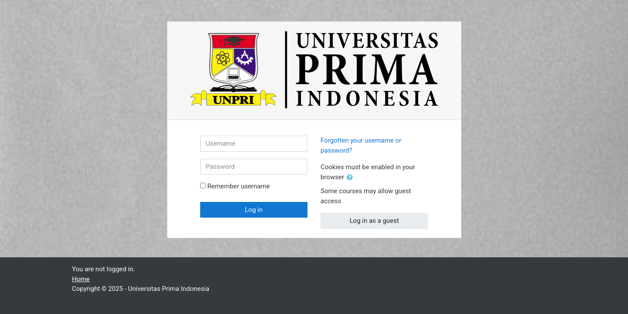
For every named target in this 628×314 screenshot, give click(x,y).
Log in (254, 210)
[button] (351, 177)
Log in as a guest (374, 221)
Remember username (238, 186)
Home (80, 279)
